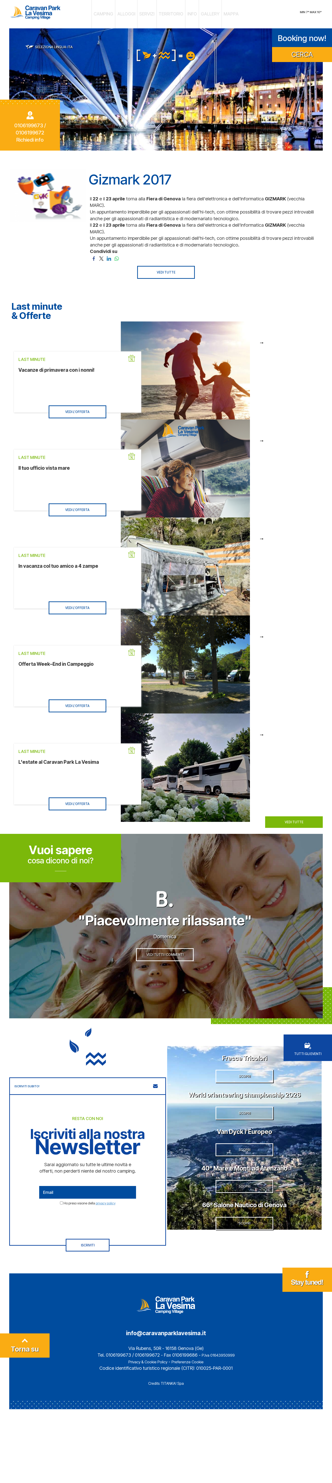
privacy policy (106, 1220)
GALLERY (201, 13)
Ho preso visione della (90, 1220)
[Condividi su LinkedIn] (109, 254)
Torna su (25, 1421)
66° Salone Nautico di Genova (244, 1281)
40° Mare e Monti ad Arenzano (244, 1232)
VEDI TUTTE (166, 269)
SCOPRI (244, 1106)
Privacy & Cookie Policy (145, 1435)
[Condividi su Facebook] (94, 254)
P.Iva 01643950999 (218, 1429)
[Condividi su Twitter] (101, 254)
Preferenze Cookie (192, 1435)
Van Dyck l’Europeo (244, 1182)
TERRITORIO (169, 13)
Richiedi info (30, 137)
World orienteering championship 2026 (244, 1128)
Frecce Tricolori (244, 1074)
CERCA (302, 51)
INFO (186, 13)
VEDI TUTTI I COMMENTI (165, 977)
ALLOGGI (134, 13)
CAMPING (116, 13)
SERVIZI (150, 13)
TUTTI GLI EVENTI (307, 1066)
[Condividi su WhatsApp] (116, 254)
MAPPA (218, 13)
